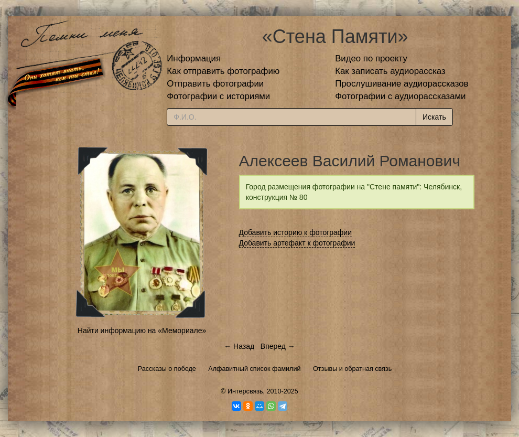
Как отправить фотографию (223, 71)
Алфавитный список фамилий (254, 368)
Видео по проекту (371, 58)
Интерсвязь (245, 391)
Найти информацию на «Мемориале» (142, 330)
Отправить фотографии (215, 84)
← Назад (239, 346)
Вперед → (278, 346)
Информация (194, 58)
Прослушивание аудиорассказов (401, 84)
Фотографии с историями (218, 96)
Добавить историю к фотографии (295, 232)
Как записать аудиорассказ (390, 71)
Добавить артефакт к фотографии (297, 243)
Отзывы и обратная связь (352, 368)
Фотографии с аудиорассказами (400, 96)
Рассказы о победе (167, 368)
